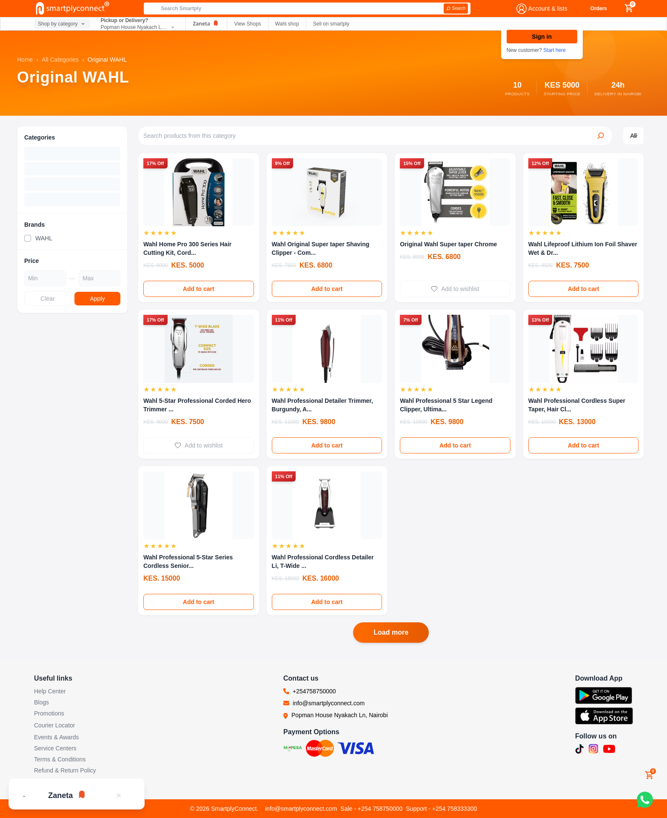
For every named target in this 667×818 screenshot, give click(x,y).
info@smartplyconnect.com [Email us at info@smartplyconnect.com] (329, 703)
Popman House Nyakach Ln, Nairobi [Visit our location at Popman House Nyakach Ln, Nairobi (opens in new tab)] (339, 715)
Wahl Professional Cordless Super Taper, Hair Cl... (576, 405)
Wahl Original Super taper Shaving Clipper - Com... (321, 248)
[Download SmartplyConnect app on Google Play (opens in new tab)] (604, 695)
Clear (47, 298)
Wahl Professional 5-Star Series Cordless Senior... (188, 561)
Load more (390, 632)
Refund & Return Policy (65, 770)
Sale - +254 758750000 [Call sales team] (371, 808)
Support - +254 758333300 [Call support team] (441, 808)
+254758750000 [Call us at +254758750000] (314, 691)
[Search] (456, 8)
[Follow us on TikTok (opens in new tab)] (579, 749)
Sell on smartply (331, 24)
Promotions (49, 713)
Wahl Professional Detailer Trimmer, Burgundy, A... (322, 405)
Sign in (542, 36)
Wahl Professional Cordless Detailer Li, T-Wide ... (323, 561)
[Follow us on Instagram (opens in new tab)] (593, 749)
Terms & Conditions (60, 759)
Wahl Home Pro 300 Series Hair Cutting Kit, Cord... (187, 248)
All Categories (60, 59)
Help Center (50, 691)
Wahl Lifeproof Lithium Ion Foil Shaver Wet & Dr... (582, 248)
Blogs (41, 702)
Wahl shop (287, 24)
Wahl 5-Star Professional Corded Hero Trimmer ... (197, 405)
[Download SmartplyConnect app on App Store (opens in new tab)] (604, 715)
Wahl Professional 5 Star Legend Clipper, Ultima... (446, 405)
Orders (598, 8)
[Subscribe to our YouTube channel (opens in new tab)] (609, 749)
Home (25, 59)
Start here (554, 50)
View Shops (247, 24)
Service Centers (55, 748)
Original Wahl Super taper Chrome (448, 244)
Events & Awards (56, 737)
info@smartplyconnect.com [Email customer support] (301, 808)
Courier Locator (54, 725)
